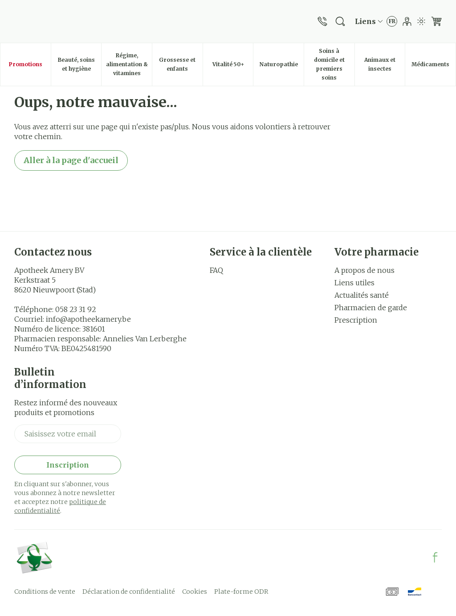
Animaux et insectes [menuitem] (384, 64)
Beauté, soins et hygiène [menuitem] (80, 64)
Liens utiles (354, 282)
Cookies (194, 592)
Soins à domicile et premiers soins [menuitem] (334, 64)
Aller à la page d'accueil (71, 160)
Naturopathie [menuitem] (282, 66)
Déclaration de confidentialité (128, 592)
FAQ (216, 270)
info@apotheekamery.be (88, 319)
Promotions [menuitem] (25, 64)
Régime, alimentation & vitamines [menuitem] (129, 64)
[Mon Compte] (407, 21)
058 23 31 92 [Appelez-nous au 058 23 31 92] (75, 309)
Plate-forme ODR (241, 592)
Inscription (67, 464)
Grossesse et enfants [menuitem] (180, 64)
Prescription (355, 320)
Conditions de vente (44, 592)
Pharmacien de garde (370, 307)
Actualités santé (361, 295)
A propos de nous (364, 270)
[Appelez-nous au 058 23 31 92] (322, 21)
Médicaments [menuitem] (433, 66)
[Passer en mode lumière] (421, 21)
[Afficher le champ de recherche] (340, 21)
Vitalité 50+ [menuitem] (232, 66)
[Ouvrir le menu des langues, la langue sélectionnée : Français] (392, 21)
